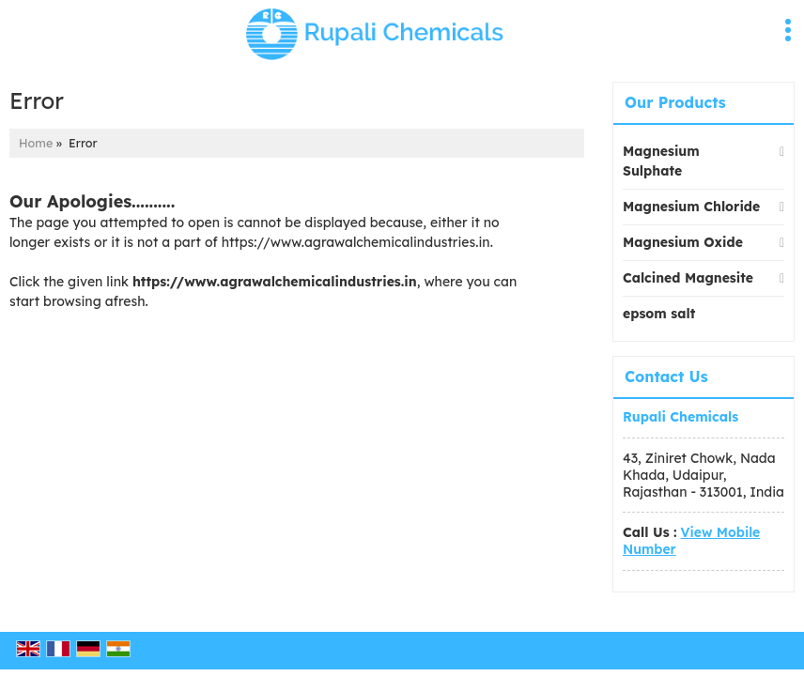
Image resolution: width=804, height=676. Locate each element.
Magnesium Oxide (683, 242)
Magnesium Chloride (691, 206)
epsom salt (659, 313)
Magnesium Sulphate (661, 161)
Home (36, 142)
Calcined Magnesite (688, 277)
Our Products (675, 102)
